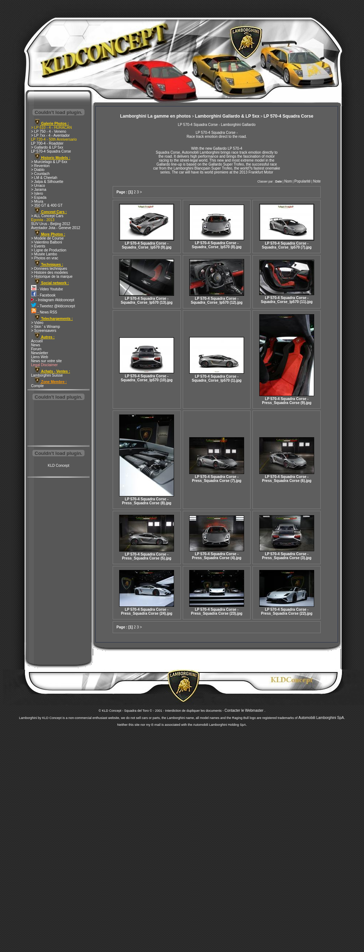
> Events (38, 246)
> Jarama (38, 190)
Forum (36, 349)
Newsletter (39, 353)
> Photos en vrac (44, 258)
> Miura (37, 201)
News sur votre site (46, 361)
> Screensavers (43, 331)
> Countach (40, 174)
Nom (288, 181)
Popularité (302, 181)
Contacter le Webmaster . (245, 710)
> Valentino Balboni (46, 242)
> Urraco (38, 186)
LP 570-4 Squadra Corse (51, 151)
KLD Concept (58, 466)
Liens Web (39, 357)
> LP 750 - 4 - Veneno (48, 131)
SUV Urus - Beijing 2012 (50, 224)
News (35, 345)
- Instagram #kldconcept (52, 300)
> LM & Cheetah (44, 178)
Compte (37, 386)
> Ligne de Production (48, 250)
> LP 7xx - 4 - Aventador (50, 135)
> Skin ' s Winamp (45, 327)
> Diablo (37, 170)
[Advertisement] (58, 423)
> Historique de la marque (52, 276)
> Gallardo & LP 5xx (47, 147)
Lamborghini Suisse (47, 375)
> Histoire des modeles (49, 273)
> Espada (39, 197)
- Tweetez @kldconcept (53, 306)
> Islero (37, 194)
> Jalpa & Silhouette (47, 182)
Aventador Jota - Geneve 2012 (55, 228)
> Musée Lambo (44, 254)
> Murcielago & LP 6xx (49, 162)
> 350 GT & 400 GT (46, 205)
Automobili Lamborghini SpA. (321, 718)
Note (317, 181)
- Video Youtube (47, 289)
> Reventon (40, 166)
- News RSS (44, 312)
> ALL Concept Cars (47, 216)
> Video (37, 323)
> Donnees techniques (49, 269)
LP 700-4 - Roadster (47, 143)
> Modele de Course (47, 238)
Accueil (37, 341)
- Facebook (43, 295)
